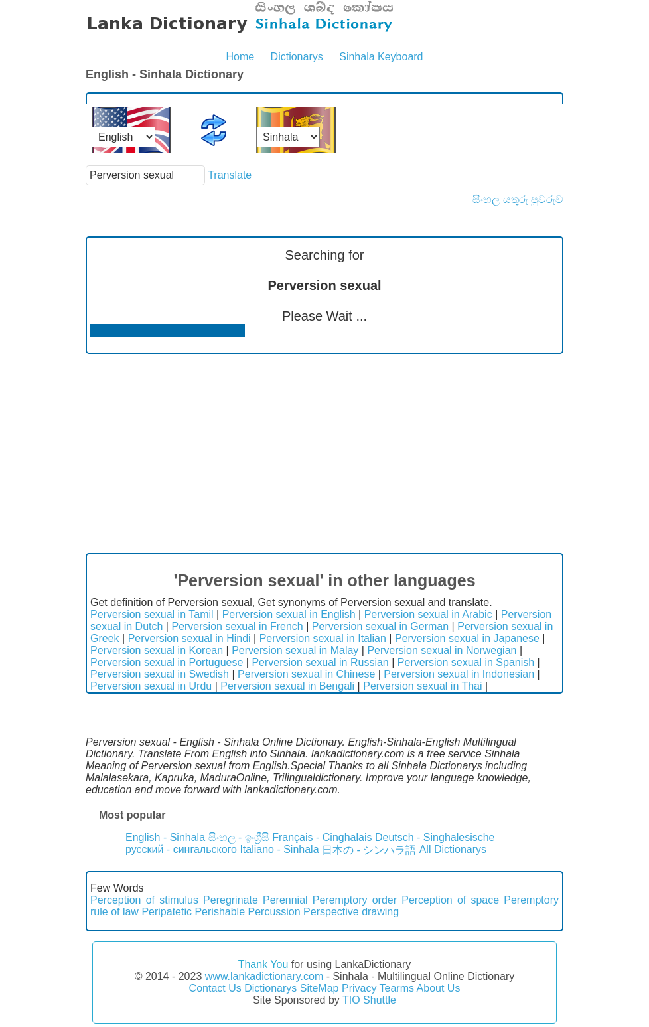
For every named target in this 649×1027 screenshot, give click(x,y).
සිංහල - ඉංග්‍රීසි (238, 837)
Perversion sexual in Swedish (159, 674)
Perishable (219, 911)
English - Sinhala (165, 837)
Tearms (397, 988)
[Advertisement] (324, 453)
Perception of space (450, 900)
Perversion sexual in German (380, 626)
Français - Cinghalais (322, 837)
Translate (230, 175)
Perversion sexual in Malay (295, 650)
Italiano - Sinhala (279, 849)
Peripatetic (166, 911)
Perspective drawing (351, 911)
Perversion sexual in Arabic (428, 614)
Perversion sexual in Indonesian (459, 674)
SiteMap (319, 988)
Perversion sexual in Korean (156, 650)
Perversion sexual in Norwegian (441, 650)
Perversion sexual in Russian (320, 662)
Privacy (359, 988)
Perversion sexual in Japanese (467, 638)
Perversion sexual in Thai (422, 686)
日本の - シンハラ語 (369, 850)
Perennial (285, 900)
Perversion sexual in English (289, 614)
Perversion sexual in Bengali (287, 686)
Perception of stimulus (144, 900)
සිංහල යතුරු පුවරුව (517, 199)
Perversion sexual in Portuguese (166, 662)
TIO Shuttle (369, 1000)
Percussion (274, 911)
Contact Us (215, 988)
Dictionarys (297, 56)
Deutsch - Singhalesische (435, 837)
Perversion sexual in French (237, 626)
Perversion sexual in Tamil (152, 614)
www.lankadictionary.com (264, 976)
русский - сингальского (181, 849)
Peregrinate (230, 900)
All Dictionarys (452, 849)
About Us (439, 988)
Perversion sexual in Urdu (151, 686)
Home (240, 56)
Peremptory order (355, 900)
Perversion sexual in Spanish (465, 662)
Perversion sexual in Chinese (306, 674)
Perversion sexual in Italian (322, 638)
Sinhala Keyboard (381, 56)
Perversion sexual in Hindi (189, 638)
